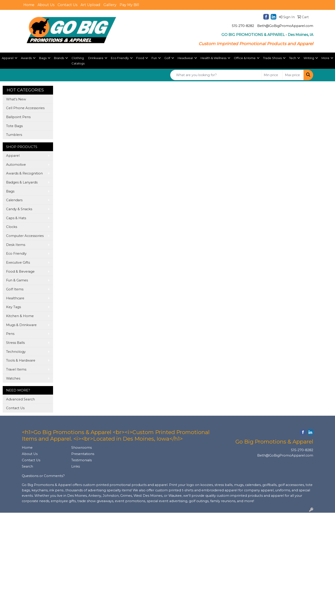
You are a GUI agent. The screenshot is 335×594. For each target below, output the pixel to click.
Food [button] (140, 58)
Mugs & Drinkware (21, 325)
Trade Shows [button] (272, 58)
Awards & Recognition (24, 173)
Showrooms (81, 448)
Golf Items (14, 289)
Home (28, 5)
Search (27, 466)
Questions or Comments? (43, 476)
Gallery (109, 5)
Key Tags (13, 307)
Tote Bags (14, 126)
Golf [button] (167, 58)
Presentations (82, 454)
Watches (13, 378)
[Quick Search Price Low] (272, 75)
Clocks (11, 227)
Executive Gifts (18, 263)
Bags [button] (43, 58)
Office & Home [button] (245, 58)
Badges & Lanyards (22, 182)
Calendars (14, 200)
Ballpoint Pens (18, 117)
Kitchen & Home (20, 316)
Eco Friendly (16, 254)
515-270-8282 (243, 26)
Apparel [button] (7, 58)
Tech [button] (292, 58)
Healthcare (15, 298)
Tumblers (14, 135)
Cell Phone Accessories (25, 108)
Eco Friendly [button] (120, 58)
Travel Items (16, 369)
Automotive (16, 165)
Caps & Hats (16, 218)
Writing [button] (309, 58)
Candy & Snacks (19, 209)
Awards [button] (26, 58)
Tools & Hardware (20, 360)
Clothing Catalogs (78, 60)
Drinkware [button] (95, 58)
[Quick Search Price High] (293, 75)
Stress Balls (15, 343)
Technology (16, 352)
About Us (46, 5)
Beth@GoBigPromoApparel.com (285, 26)
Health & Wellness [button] (213, 58)
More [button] (325, 58)
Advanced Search (20, 399)
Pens (10, 334)
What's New (16, 99)
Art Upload (90, 5)
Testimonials (81, 460)
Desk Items (15, 245)
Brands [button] (59, 58)
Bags (10, 191)
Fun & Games (17, 280)
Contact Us (67, 5)
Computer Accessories (25, 236)
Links (75, 466)
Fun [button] (154, 58)
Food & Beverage (20, 271)
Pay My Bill (129, 5)
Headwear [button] (185, 58)
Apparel (13, 156)
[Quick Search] (215, 75)
